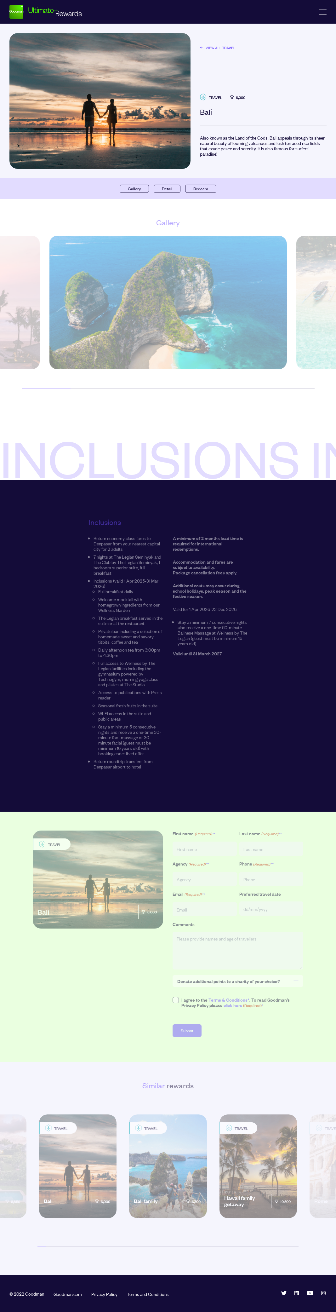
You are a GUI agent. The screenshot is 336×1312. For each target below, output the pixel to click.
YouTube (310, 1293)
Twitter (284, 1293)
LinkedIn (297, 1293)
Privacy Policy (104, 1294)
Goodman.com (68, 1294)
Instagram (323, 1293)
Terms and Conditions (148, 1294)
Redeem (200, 189)
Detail (167, 189)
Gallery (134, 189)
